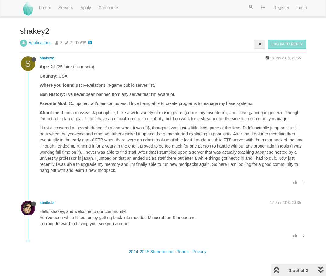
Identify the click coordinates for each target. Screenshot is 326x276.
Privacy (199, 251)
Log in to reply (287, 44)
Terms (183, 251)
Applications (40, 42)
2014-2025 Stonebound (151, 251)
